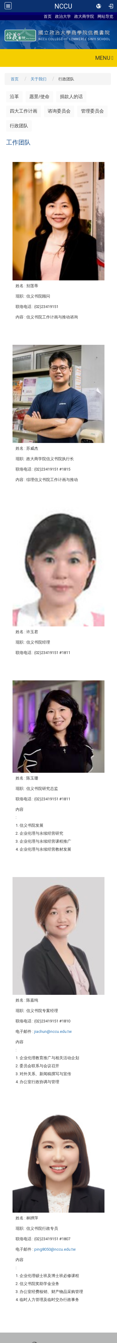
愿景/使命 (39, 96)
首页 (48, 16)
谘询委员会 (59, 111)
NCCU (63, 6)
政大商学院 (84, 16)
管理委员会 (92, 111)
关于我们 (38, 79)
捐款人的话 (71, 96)
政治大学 (63, 16)
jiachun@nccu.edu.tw (53, 1031)
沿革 (14, 96)
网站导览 (105, 16)
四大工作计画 (23, 111)
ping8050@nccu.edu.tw (55, 1249)
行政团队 (19, 126)
